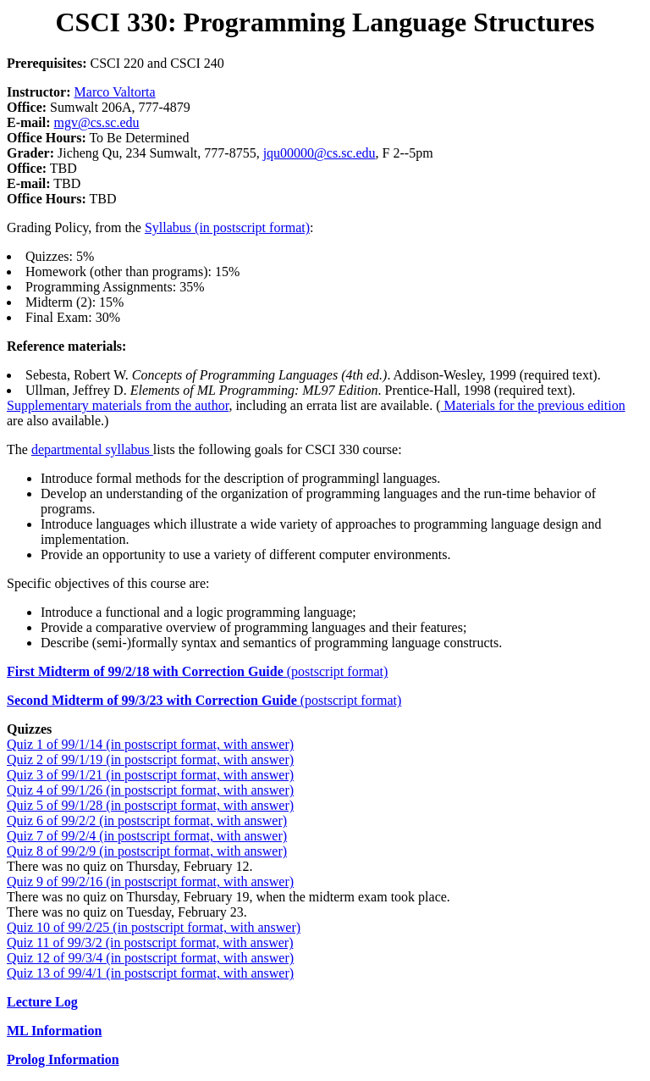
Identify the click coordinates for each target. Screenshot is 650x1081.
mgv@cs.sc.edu (97, 122)
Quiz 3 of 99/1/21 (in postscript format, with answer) (150, 775)
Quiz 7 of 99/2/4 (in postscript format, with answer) (147, 836)
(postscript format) (197, 671)
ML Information (54, 1030)
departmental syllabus (92, 449)
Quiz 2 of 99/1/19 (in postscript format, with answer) (150, 759)
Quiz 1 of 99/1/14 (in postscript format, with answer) (150, 744)
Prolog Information (63, 1059)
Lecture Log (42, 1002)
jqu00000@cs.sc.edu (319, 153)
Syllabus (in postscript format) (227, 227)
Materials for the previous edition (533, 405)
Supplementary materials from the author (118, 405)
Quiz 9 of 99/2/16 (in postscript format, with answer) (150, 881)
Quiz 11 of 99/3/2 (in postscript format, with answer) (150, 942)
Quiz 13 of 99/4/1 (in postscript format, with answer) (150, 973)
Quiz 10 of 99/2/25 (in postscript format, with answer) (153, 927)
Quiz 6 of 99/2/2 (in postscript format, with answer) (147, 820)
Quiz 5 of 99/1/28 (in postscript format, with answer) (150, 805)
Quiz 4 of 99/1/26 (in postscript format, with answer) (150, 790)
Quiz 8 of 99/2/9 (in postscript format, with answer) (147, 851)
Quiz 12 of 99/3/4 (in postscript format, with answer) (150, 958)
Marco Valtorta (115, 92)
